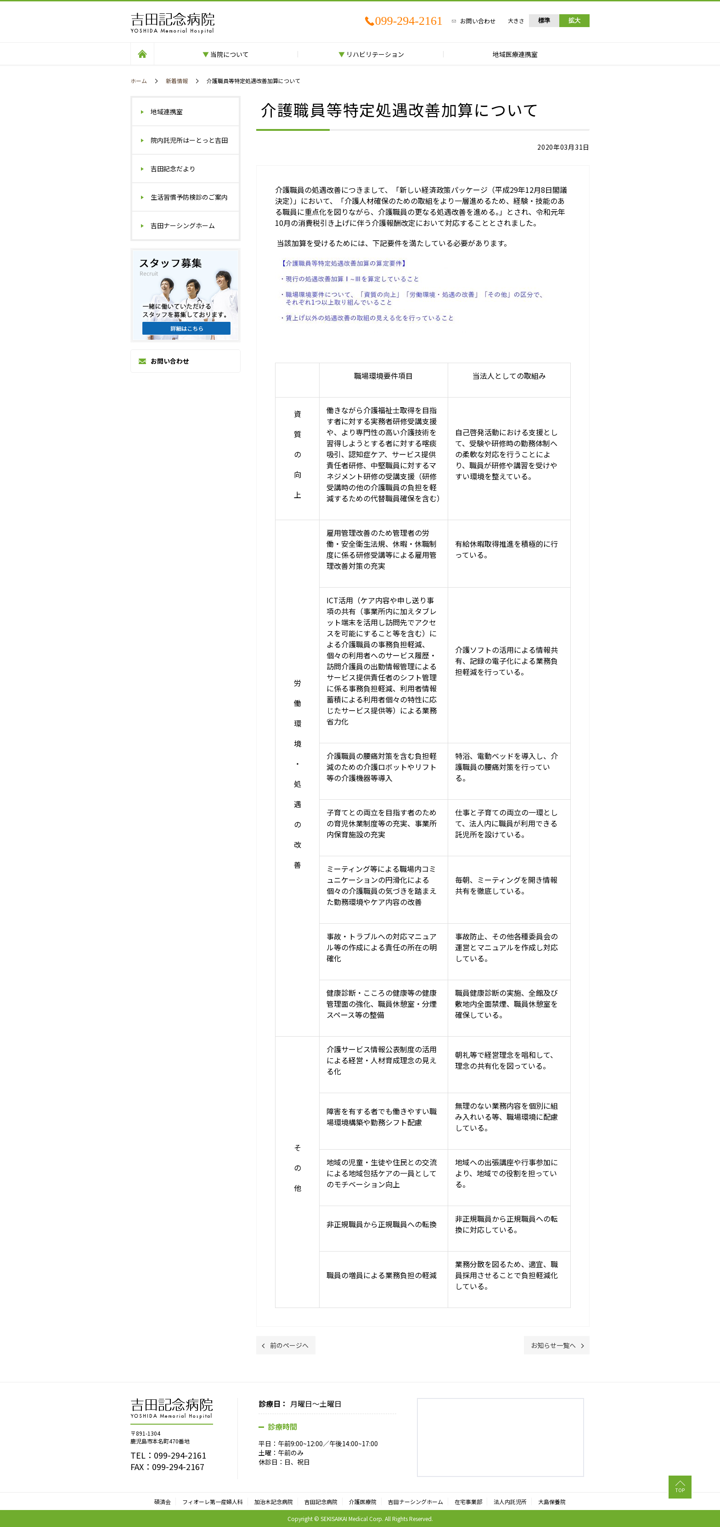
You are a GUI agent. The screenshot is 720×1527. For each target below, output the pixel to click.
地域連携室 (167, 111)
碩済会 (162, 1501)
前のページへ (289, 1345)
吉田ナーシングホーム (183, 225)
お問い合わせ (478, 21)
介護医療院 (363, 1501)
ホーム (138, 80)
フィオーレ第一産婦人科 (212, 1501)
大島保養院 (552, 1501)
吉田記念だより (173, 168)
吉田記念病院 (321, 1501)
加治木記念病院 (273, 1501)
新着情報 (177, 80)
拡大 (574, 20)
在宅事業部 (468, 1501)
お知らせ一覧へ (553, 1345)
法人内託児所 (510, 1501)
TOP (680, 1490)
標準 (544, 20)
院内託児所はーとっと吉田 (189, 140)
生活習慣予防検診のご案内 (189, 197)
